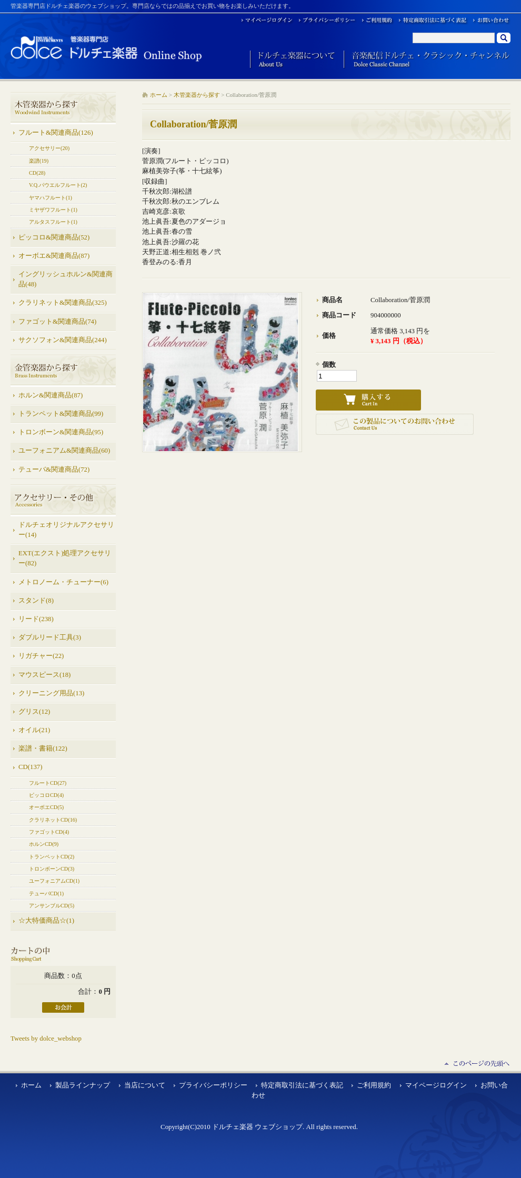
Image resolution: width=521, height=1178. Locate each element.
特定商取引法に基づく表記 (302, 1085)
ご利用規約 (374, 1085)
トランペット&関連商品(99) (60, 413)
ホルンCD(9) (43, 844)
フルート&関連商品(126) (55, 132)
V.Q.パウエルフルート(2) (58, 185)
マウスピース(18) (44, 674)
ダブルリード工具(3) (49, 637)
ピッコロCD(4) (46, 795)
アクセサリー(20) (49, 148)
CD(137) (30, 767)
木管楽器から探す (197, 95)
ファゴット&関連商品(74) (57, 321)
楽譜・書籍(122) (42, 748)
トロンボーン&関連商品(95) (60, 432)
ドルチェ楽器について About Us (293, 60)
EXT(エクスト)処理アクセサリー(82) (64, 558)
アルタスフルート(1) (53, 222)
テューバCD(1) (46, 893)
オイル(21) (34, 730)
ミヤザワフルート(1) (53, 210)
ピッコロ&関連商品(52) (53, 237)
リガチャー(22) (41, 656)
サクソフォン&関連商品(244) (62, 340)
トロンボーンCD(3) (51, 869)
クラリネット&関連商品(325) (62, 302)
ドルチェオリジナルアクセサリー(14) (66, 529)
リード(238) (36, 619)
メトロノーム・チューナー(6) (63, 582)
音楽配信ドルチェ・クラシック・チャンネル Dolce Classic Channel (427, 60)
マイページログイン (436, 1085)
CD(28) (37, 173)
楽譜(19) (38, 161)
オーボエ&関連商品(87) (53, 255)
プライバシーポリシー (213, 1085)
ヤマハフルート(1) (50, 198)
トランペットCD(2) (51, 857)
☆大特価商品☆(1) (46, 920)
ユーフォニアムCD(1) (54, 881)
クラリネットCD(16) (53, 820)
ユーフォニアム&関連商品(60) (64, 450)
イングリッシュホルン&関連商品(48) (65, 279)
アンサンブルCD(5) (51, 906)
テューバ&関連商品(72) (53, 469)
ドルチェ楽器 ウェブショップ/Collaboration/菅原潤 (107, 48)
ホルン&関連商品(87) (50, 395)
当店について (144, 1085)
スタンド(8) (36, 600)
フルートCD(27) (47, 783)
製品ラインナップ (82, 1085)
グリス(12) (34, 711)
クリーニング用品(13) (51, 693)
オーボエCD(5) (46, 807)
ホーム (158, 95)
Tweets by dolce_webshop (46, 1038)
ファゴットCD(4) (49, 832)
